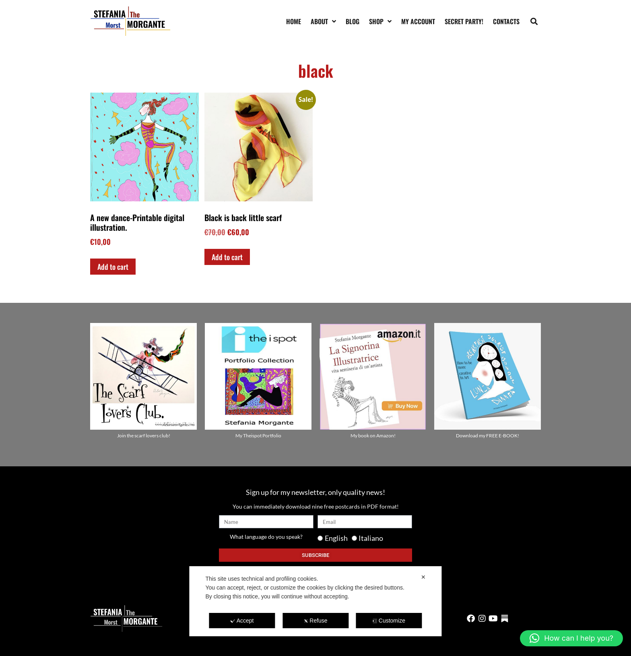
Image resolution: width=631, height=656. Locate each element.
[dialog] (315, 601)
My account (418, 21)
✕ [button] (423, 577)
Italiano (371, 538)
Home (293, 21)
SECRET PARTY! (464, 21)
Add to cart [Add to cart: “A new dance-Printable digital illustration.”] (112, 266)
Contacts (506, 21)
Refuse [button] (315, 620)
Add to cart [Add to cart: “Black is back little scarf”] (227, 257)
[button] (534, 21)
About (323, 21)
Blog (352, 21)
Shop (380, 21)
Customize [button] (389, 620)
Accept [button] (242, 620)
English (336, 538)
